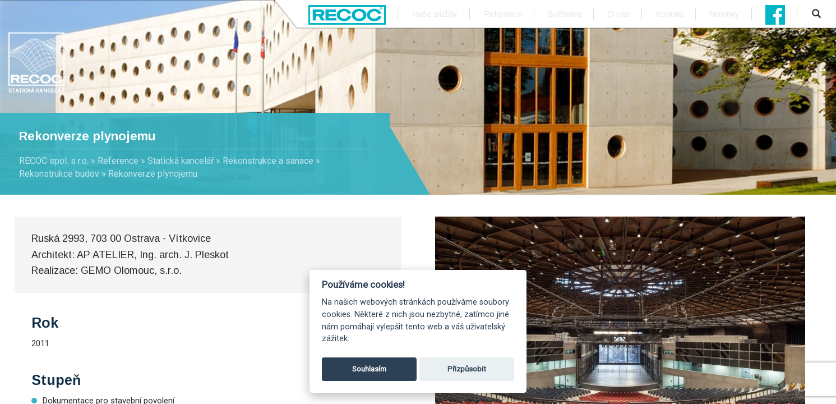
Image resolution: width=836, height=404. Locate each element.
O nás (618, 14)
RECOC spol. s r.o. (54, 160)
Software (564, 14)
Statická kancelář (180, 160)
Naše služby (435, 14)
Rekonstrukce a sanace (268, 160)
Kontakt (669, 14)
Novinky (724, 14)
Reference (502, 14)
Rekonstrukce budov (59, 173)
